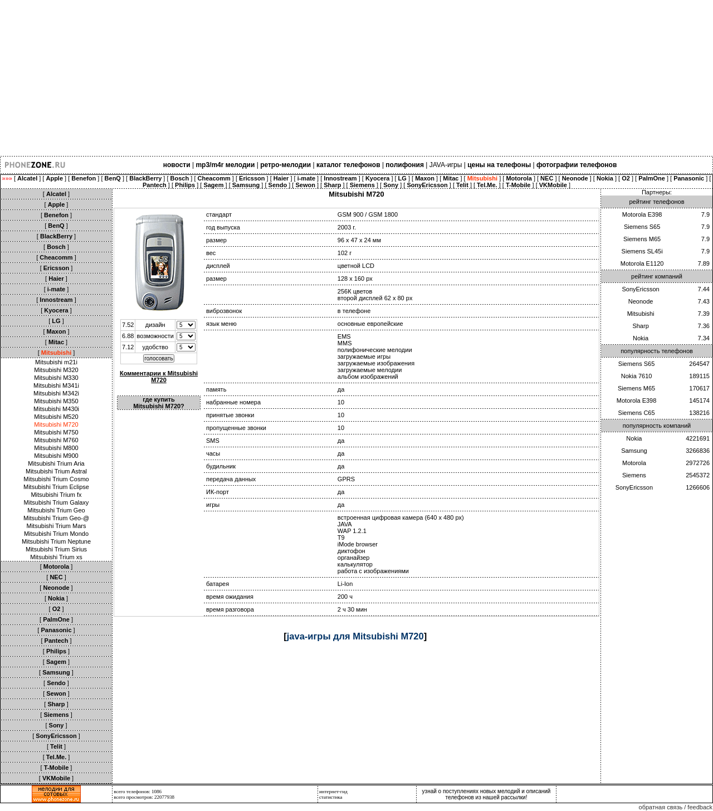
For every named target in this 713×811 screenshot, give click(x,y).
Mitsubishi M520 (56, 416)
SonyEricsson (640, 289)
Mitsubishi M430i (56, 409)
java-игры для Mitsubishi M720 (355, 636)
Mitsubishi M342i (56, 393)
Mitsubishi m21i (56, 362)
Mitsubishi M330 (56, 377)
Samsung (634, 450)
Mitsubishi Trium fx (56, 494)
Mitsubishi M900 (56, 455)
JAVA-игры (445, 165)
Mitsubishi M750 (56, 432)
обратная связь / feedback (675, 807)
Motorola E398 (642, 214)
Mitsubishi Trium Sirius (56, 549)
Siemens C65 (636, 412)
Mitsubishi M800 (56, 447)
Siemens (634, 475)
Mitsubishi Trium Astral (56, 471)
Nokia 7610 (636, 376)
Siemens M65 (642, 239)
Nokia (640, 338)
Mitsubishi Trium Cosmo (56, 479)
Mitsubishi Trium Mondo (56, 533)
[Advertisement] (334, 78)
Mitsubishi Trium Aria (56, 463)
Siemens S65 (642, 226)
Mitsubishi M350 (56, 401)
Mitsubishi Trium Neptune (56, 541)
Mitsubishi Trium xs (56, 557)
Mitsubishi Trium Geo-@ (56, 518)
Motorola (634, 463)
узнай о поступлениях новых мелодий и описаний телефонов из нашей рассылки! (486, 794)
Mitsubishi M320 (56, 370)
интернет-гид (333, 791)
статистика (331, 797)
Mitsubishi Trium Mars (56, 525)
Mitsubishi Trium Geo (56, 510)
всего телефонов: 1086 (138, 791)
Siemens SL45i (642, 251)
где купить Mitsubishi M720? (158, 402)
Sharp (640, 326)
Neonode (640, 301)
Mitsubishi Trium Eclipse (56, 486)
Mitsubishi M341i (56, 385)
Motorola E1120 (642, 263)
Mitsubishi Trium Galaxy (56, 502)
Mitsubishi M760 (56, 440)
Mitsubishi (641, 313)
